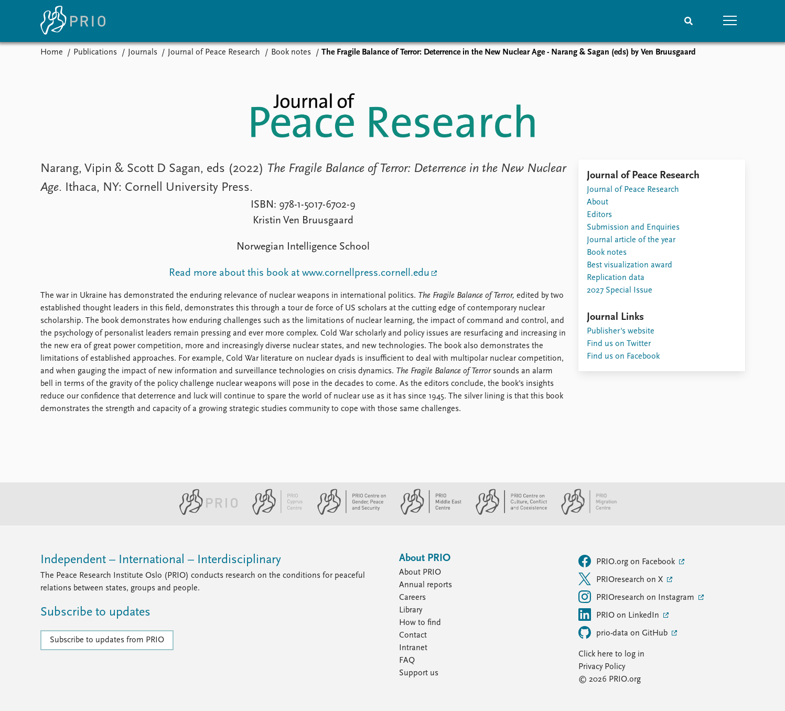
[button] (730, 21)
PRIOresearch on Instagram (637, 596)
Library (410, 610)
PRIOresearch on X (621, 579)
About (597, 202)
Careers (412, 598)
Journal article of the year (631, 240)
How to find (420, 623)
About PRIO (420, 572)
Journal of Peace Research (214, 52)
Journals (142, 52)
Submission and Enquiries (633, 227)
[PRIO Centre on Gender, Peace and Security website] (347, 513)
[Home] (72, 21)
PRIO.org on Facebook (627, 561)
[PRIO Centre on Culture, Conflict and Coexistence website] (507, 513)
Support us (418, 673)
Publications (95, 52)
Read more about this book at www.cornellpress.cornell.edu (299, 273)
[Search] (688, 21)
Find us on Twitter (619, 344)
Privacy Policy (601, 667)
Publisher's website (620, 331)
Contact (413, 635)
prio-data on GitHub (624, 632)
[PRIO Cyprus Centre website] (273, 513)
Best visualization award (629, 265)
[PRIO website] (204, 513)
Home (51, 52)
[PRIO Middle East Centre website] (426, 513)
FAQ (407, 660)
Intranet (413, 648)
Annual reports (425, 585)
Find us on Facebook (623, 356)
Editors (599, 215)
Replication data (615, 278)
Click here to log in (611, 654)
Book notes (291, 52)
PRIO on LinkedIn (619, 614)
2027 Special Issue (619, 290)
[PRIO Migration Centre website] (584, 513)
